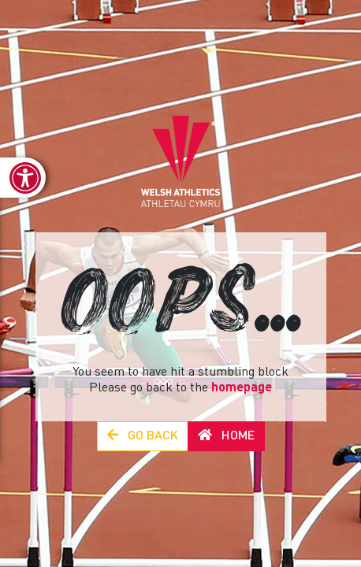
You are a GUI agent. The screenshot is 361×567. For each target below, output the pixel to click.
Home (226, 436)
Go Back (142, 436)
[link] (23, 178)
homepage (241, 388)
